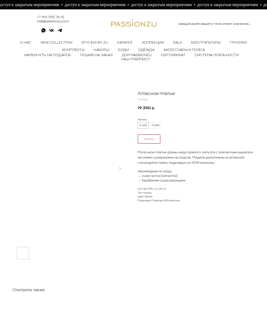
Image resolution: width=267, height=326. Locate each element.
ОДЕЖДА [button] (146, 50)
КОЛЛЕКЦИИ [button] (153, 42)
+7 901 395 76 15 (50, 17)
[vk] (51, 32)
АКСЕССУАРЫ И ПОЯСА (184, 50)
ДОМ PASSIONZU (137, 55)
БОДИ (123, 50)
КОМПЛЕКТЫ (73, 50)
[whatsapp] (43, 32)
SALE (177, 42)
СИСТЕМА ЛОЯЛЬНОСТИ (217, 55)
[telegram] (59, 32)
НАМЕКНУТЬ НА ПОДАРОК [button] (47, 55)
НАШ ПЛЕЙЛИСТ (135, 59)
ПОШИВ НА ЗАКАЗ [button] (96, 55)
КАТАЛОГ (125, 42)
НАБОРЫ (101, 50)
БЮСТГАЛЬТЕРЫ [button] (205, 42)
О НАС (25, 42)
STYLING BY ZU (95, 42)
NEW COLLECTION (56, 42)
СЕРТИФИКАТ (173, 55)
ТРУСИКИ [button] (238, 42)
